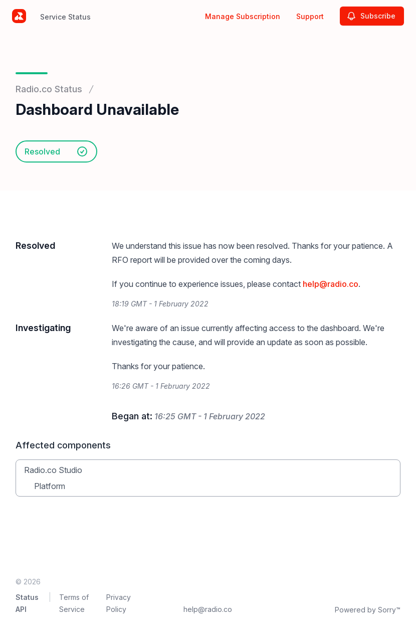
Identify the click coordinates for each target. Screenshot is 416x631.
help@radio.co (330, 284)
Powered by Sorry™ (367, 609)
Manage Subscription (242, 16)
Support (310, 16)
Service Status (65, 17)
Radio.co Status (49, 89)
